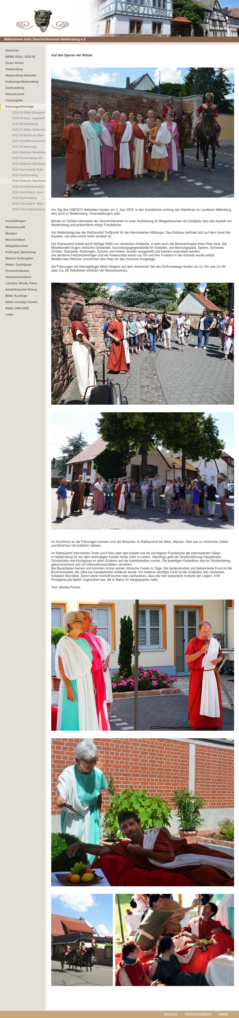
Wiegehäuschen (16, 245)
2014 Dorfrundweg (24, 197)
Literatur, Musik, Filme (21, 283)
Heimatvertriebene (18, 277)
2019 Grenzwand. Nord (27, 169)
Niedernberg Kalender (21, 75)
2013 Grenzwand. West (27, 203)
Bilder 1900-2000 (17, 308)
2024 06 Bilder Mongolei (28, 112)
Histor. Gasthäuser (18, 264)
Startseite (12, 50)
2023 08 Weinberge (25, 123)
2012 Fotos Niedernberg (28, 209)
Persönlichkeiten (17, 270)
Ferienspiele (14, 100)
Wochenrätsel (15, 239)
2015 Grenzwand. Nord (27, 192)
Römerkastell (14, 94)
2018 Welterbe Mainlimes (29, 180)
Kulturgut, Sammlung (20, 252)
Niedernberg (14, 69)
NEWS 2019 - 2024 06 (20, 56)
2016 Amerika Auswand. (28, 186)
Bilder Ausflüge (16, 295)
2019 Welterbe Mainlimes (29, 163)
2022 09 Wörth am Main (28, 135)
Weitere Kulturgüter (19, 258)
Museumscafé (15, 227)
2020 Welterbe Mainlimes (29, 152)
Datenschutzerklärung (198, 1013)
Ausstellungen (15, 221)
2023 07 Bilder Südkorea (28, 129)
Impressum (170, 1013)
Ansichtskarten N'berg (21, 289)
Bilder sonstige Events (21, 302)
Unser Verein (14, 63)
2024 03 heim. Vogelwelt (28, 118)
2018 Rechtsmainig (25, 175)
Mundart (11, 233)
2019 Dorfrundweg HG (27, 158)
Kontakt (223, 1013)
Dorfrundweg (14, 87)
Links (9, 314)
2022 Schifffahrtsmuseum (29, 141)
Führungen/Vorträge (19, 106)
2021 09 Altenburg (24, 146)
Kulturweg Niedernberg (21, 81)
